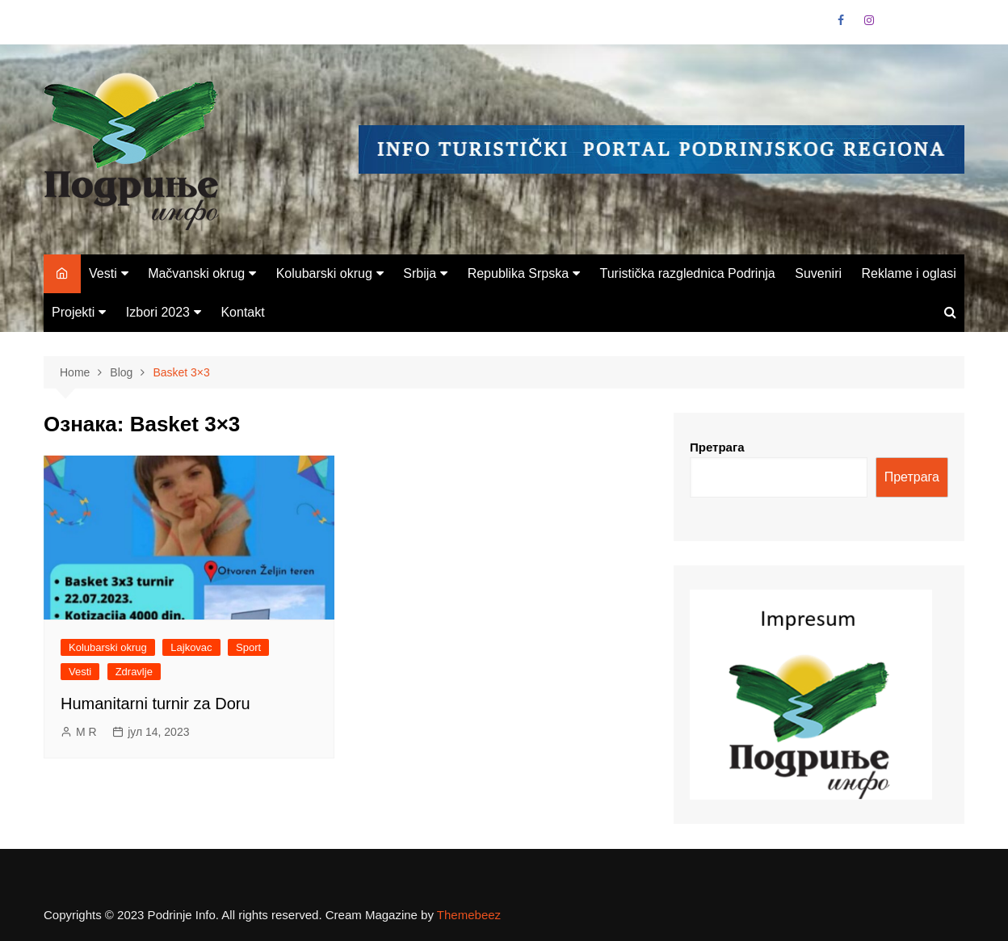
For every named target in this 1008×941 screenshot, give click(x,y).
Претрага (717, 447)
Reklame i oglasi (908, 273)
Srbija (419, 273)
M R (86, 731)
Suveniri (818, 273)
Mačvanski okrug (196, 273)
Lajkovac (191, 647)
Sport (248, 647)
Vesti (103, 273)
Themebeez (469, 915)
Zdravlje (134, 672)
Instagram (869, 20)
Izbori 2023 (158, 312)
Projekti (73, 312)
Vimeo (952, 24)
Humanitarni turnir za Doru (155, 703)
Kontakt (242, 312)
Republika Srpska (518, 273)
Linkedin (925, 24)
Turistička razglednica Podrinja (687, 273)
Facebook (841, 20)
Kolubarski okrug (324, 273)
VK (896, 24)
